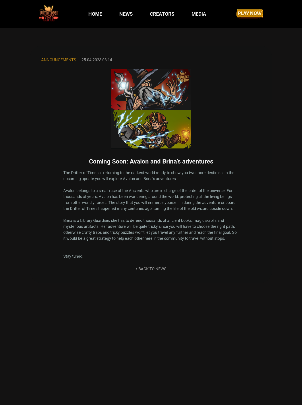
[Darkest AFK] (49, 14)
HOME (95, 14)
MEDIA (199, 14)
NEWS (126, 14)
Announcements (58, 59)
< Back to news (151, 268)
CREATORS (162, 14)
